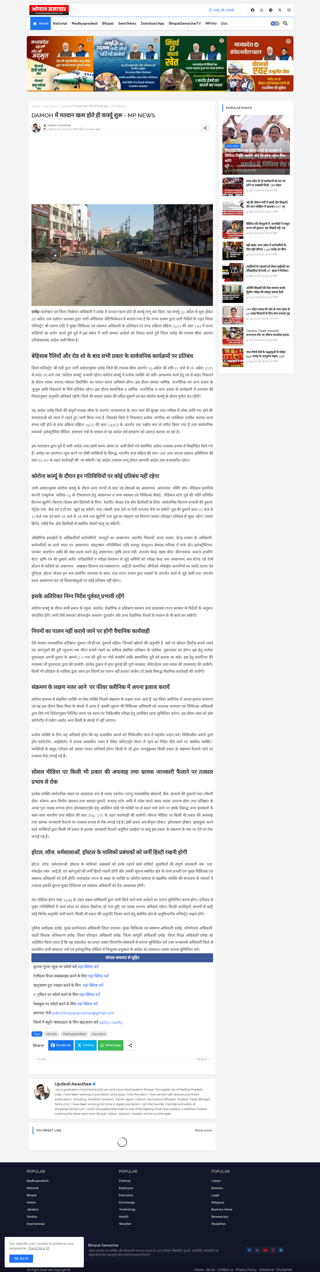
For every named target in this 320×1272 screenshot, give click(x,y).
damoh (52, 1034)
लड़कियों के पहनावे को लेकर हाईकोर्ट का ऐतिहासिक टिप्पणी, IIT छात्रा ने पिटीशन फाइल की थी (267, 271)
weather (125, 1224)
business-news (221, 1209)
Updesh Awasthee (73, 1083)
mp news (50, 106)
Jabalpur (33, 1209)
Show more (203, 1130)
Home (43, 23)
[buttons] (252, 10)
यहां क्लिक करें (88, 966)
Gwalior (32, 1216)
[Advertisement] (122, 171)
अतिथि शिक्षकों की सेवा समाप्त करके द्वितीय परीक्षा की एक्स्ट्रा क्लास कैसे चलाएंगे (265, 292)
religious (217, 1202)
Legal (215, 1195)
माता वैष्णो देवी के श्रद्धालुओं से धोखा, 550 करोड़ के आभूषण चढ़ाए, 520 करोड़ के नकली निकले (266, 356)
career (216, 1181)
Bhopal (108, 23)
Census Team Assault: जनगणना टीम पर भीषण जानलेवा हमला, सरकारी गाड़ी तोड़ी (267, 335)
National (60, 23)
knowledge (127, 1202)
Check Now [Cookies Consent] (36, 1248)
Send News (127, 23)
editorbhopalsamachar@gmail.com (83, 1013)
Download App (152, 23)
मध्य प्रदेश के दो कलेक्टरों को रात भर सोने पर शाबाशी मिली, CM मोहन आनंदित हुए (265, 185)
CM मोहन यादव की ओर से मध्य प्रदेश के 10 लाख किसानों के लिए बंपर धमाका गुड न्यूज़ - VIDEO (268, 313)
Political (125, 1181)
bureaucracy (219, 1216)
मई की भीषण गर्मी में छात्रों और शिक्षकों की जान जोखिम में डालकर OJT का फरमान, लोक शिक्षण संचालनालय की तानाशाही (266, 209)
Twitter (88, 1045)
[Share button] (130, 1045)
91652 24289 (110, 1022)
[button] (275, 23)
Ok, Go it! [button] (21, 1258)
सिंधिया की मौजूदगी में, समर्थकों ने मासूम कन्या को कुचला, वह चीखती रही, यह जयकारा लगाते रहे (268, 228)
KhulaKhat (218, 1224)
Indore (31, 1202)
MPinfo (211, 23)
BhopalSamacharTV (185, 23)
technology (127, 1209)
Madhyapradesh (85, 23)
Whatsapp (113, 1045)
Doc (224, 23)
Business (217, 1188)
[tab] (40, 23)
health (124, 1216)
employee (126, 1188)
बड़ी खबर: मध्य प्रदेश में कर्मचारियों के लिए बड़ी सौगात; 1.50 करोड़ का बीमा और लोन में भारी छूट (266, 249)
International (36, 1224)
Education (126, 1195)
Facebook (63, 1045)
